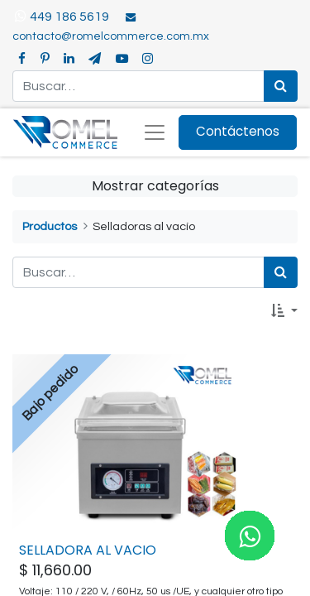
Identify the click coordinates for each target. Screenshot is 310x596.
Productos (49, 226)
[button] (284, 311)
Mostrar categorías (155, 185)
